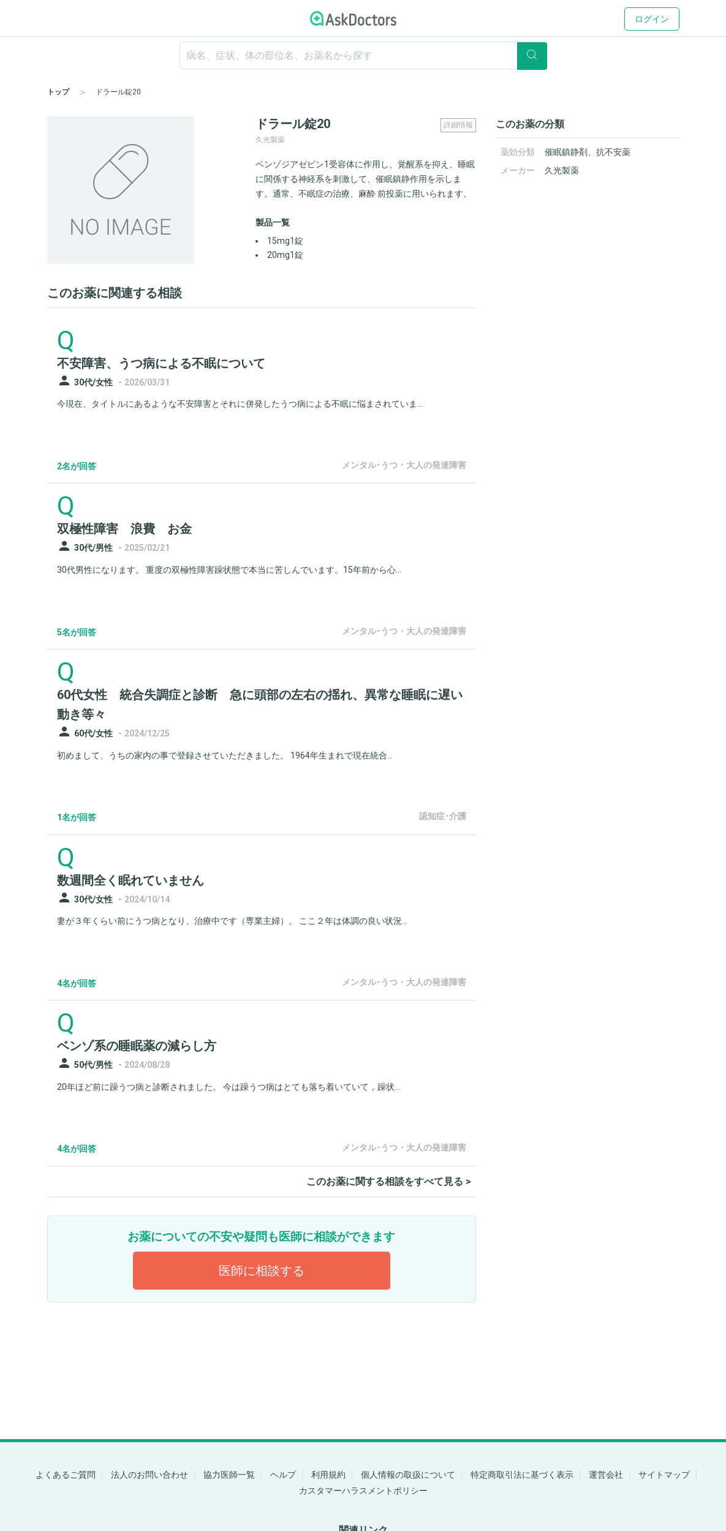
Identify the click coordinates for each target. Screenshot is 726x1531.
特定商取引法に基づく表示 (522, 1475)
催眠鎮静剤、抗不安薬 (587, 152)
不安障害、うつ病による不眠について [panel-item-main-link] (161, 363)
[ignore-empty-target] (363, 55)
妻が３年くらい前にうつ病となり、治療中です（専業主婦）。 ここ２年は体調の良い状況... (232, 921)
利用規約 (328, 1475)
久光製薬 (562, 170)
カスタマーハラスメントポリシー (363, 1490)
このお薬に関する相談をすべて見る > (388, 1181)
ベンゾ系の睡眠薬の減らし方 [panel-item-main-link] (136, 1045)
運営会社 (606, 1475)
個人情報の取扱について (408, 1475)
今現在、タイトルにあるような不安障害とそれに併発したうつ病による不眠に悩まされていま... (240, 404)
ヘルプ (283, 1475)
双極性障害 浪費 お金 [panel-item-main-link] (124, 528)
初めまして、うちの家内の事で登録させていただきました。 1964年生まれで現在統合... (225, 755)
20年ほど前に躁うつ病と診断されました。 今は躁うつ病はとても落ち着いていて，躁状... (228, 1087)
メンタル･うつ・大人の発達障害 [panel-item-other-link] (404, 465)
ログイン (652, 19)
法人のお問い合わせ (149, 1475)
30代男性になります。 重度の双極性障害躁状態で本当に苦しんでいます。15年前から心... (229, 570)
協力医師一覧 (229, 1475)
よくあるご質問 (66, 1475)
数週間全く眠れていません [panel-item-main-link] (130, 880)
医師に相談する (261, 1270)
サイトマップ (664, 1475)
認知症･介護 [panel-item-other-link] (442, 816)
